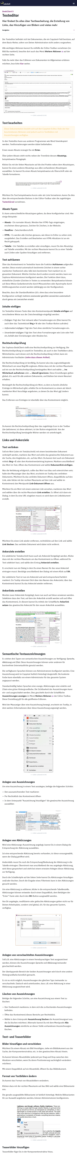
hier (22, 64)
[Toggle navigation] (73, 3)
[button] (38, 30)
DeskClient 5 (7, 11)
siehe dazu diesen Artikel (37, 357)
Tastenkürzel (8, 202)
